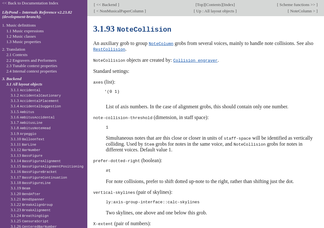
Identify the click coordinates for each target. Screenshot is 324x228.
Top (200, 4)
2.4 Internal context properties (31, 71)
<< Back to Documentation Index (30, 3)
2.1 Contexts (17, 54)
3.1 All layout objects (24, 84)
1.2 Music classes (21, 36)
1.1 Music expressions (25, 30)
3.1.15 (47, 166)
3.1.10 (27, 138)
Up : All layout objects (215, 11)
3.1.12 (25, 149)
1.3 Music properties (23, 41)
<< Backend (106, 4)
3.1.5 (22, 111)
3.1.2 (35, 95)
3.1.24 (29, 215)
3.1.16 (33, 171)
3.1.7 (26, 122)
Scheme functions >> (297, 4)
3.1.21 (27, 199)
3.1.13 (26, 155)
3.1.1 (25, 89)
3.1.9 (23, 133)
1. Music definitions (19, 25)
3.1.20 (25, 193)
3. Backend (12, 78)
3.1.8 (30, 127)
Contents (213, 4)
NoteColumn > (302, 11)
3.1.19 (20, 188)
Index (229, 4)
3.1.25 (29, 220)
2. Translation (13, 49)
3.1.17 (38, 177)
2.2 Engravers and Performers (31, 60)
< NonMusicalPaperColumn (120, 11)
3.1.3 (34, 100)
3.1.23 (30, 209)
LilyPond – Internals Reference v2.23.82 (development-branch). (37, 14)
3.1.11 (23, 144)
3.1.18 (30, 182)
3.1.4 (35, 106)
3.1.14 (35, 160)
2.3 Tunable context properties (31, 65)
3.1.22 (31, 204)
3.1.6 (32, 117)
